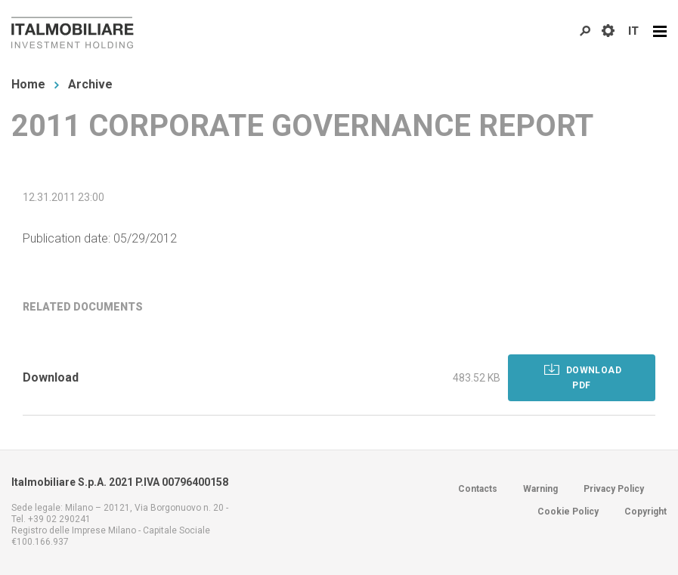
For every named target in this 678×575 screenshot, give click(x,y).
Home (28, 84)
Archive (90, 84)
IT (633, 31)
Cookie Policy (568, 511)
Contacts (477, 488)
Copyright (645, 511)
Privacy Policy (614, 488)
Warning (540, 488)
